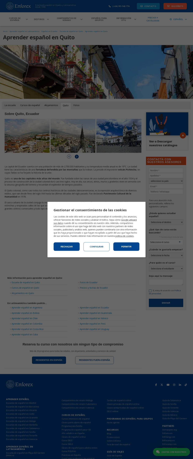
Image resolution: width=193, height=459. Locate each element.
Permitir (126, 246)
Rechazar (67, 246)
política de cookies (124, 235)
